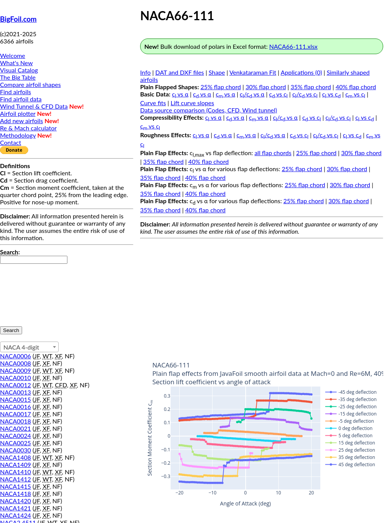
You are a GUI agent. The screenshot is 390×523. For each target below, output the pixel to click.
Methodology (18, 135)
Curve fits (153, 102)
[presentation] (31, 291)
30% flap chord (266, 86)
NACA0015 (15, 399)
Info (145, 72)
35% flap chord (311, 86)
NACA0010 (15, 377)
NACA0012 (15, 384)
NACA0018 (15, 421)
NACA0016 (15, 406)
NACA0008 (15, 363)
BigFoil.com (18, 19)
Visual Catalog (19, 70)
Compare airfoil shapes (30, 84)
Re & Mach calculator (28, 128)
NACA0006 (15, 355)
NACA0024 (15, 435)
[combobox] (29, 347)
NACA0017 (15, 413)
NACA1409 (15, 464)
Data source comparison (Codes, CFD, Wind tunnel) (208, 110)
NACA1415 (15, 486)
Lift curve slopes (192, 102)
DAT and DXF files (179, 72)
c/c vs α (252, 94)
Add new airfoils (21, 120)
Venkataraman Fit (252, 72)
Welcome (12, 55)
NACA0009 (15, 370)
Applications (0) (301, 72)
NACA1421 (15, 508)
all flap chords (272, 152)
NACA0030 (15, 450)
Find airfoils (15, 91)
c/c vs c (304, 94)
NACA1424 (15, 515)
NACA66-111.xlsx (293, 46)
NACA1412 (15, 479)
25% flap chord (220, 86)
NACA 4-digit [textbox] (21, 347)
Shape (217, 72)
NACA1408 (15, 457)
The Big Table (18, 77)
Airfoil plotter (17, 113)
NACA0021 (15, 428)
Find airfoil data (21, 99)
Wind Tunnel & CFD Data (34, 106)
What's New (16, 62)
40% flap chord (356, 86)
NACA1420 (15, 500)
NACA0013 (15, 392)
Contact (10, 142)
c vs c (278, 94)
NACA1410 (15, 471)
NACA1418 (15, 493)
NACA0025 (15, 442)
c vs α (180, 94)
